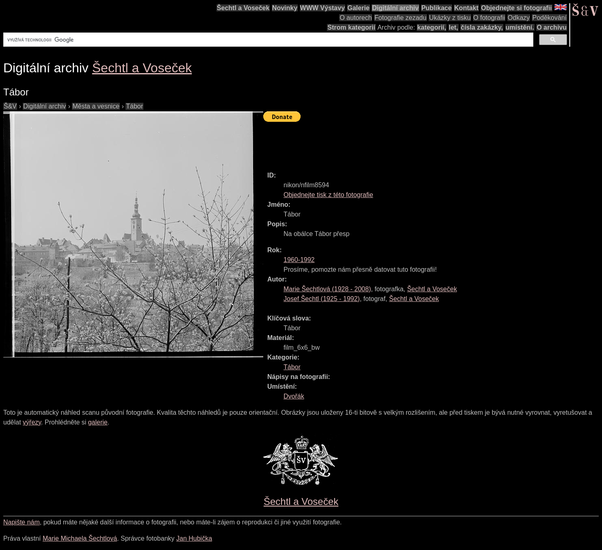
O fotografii (489, 17)
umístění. (520, 27)
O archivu (552, 27)
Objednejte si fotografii (516, 7)
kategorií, (431, 27)
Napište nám (21, 522)
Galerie (358, 7)
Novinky (284, 7)
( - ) (327, 289)
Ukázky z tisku (449, 17)
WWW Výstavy (322, 7)
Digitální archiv (395, 7)
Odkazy (519, 17)
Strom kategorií (351, 27)
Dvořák (294, 396)
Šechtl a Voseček (243, 7)
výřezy (32, 422)
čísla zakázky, (482, 27)
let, (453, 27)
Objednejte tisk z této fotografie (328, 194)
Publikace (436, 7)
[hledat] (267, 39)
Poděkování (549, 17)
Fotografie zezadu (401, 17)
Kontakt (466, 7)
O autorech (356, 17)
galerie (98, 422)
